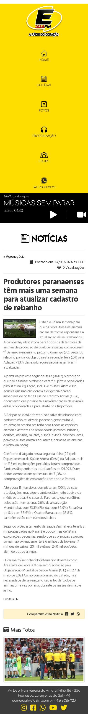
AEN (15, 599)
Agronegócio (15, 256)
